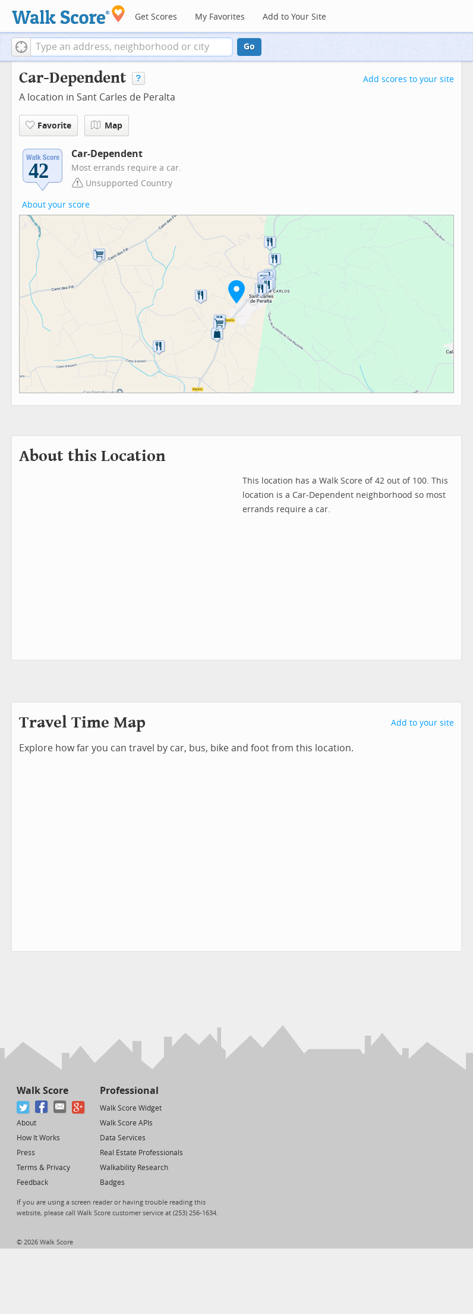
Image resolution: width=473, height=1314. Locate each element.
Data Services (123, 1138)
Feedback (32, 1182)
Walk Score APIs (126, 1123)
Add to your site (422, 723)
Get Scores (156, 17)
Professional (129, 1090)
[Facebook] (42, 1107)
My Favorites (220, 17)
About (26, 1123)
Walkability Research (134, 1168)
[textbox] (131, 47)
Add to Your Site (294, 17)
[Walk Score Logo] (68, 14)
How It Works (38, 1138)
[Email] (60, 1107)
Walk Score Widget (131, 1108)
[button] (21, 47)
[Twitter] (23, 1107)
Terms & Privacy (43, 1168)
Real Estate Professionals (141, 1153)
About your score (56, 205)
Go (249, 47)
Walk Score (42, 1090)
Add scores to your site (408, 79)
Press (26, 1153)
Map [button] (106, 125)
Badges (112, 1182)
